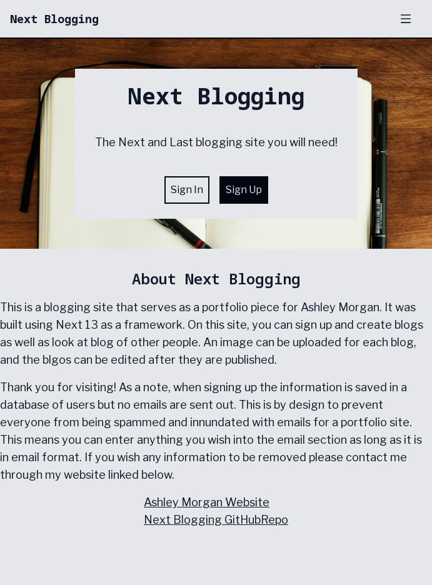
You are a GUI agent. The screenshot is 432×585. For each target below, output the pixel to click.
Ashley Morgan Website (206, 502)
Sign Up (244, 190)
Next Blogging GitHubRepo (216, 519)
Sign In (187, 190)
